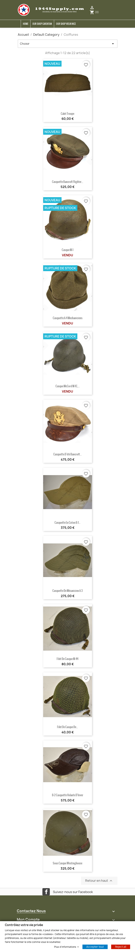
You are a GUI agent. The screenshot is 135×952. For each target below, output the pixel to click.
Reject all (120, 946)
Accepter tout (95, 946)
